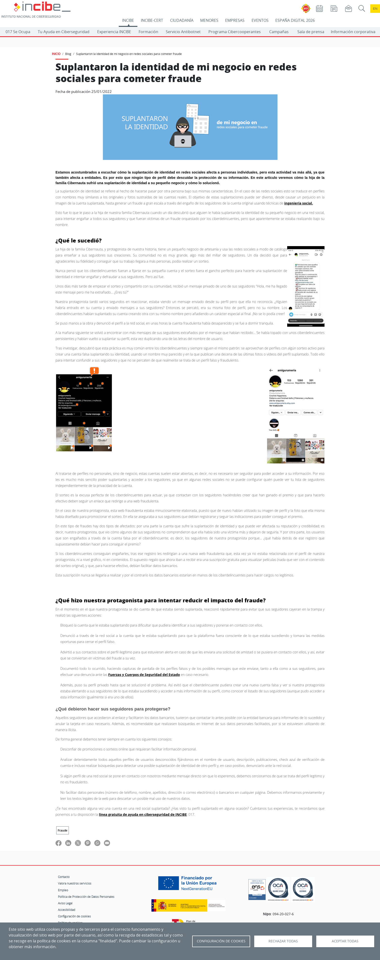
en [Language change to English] (375, 8)
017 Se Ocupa (18, 31)
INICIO (56, 54)
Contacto (64, 877)
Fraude (62, 830)
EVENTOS (260, 20)
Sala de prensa (310, 31)
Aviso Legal (65, 903)
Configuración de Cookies (221, 941)
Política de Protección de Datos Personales (86, 897)
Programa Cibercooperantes (234, 31)
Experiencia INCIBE (114, 31)
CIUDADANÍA (181, 20)
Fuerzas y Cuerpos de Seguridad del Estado (144, 674)
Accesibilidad (66, 910)
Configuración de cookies (74, 916)
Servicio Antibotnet (183, 31)
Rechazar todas (283, 941)
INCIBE (128, 20)
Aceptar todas (345, 941)
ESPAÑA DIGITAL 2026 (295, 20)
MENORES (209, 20)
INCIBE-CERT (152, 20)
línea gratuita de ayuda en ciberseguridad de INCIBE (143, 814)
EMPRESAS (235, 20)
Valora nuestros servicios (74, 883)
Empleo (63, 890)
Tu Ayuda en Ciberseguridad (63, 31)
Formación (148, 31)
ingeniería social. (298, 203)
